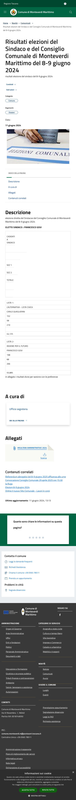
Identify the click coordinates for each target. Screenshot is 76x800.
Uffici (8, 637)
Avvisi (45, 678)
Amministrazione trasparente (18, 749)
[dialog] (38, 785)
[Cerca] (70, 12)
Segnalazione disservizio (53, 712)
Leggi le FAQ (48, 716)
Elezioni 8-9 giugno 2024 (17, 487)
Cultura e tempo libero (52, 633)
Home (5, 23)
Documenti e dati (13, 656)
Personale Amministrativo (17, 651)
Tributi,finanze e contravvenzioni (20, 678)
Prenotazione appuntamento (55, 707)
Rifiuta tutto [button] (48, 790)
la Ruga (8, 483)
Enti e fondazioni (13, 642)
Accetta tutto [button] (28, 790)
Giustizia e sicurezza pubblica (18, 673)
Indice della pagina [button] (17, 173)
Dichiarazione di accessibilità (18, 767)
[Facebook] (60, 615)
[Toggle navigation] (5, 11)
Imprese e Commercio (52, 642)
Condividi (11, 84)
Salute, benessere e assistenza (19, 687)
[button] (38, 795)
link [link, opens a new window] (62, 785)
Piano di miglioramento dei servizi (20, 753)
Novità (15, 23)
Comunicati (25, 23)
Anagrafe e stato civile (52, 628)
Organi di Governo (13, 628)
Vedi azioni (12, 89)
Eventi (45, 694)
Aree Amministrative (15, 633)
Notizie (46, 669)
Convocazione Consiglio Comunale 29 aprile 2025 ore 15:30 (34, 480)
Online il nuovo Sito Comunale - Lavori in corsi (27, 491)
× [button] (73, 772)
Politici (9, 647)
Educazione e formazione (16, 669)
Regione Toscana (11, 3)
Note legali (10, 763)
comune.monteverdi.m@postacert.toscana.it (21, 733)
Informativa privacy (14, 758)
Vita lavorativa (49, 637)
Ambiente (10, 682)
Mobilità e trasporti (51, 651)
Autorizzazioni (12, 691)
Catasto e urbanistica (52, 647)
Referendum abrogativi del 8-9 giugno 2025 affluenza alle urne (35, 476)
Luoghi (46, 690)
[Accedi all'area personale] (65, 3)
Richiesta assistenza (51, 721)
